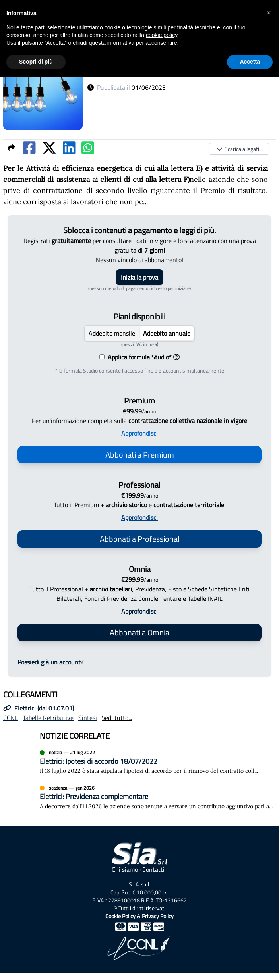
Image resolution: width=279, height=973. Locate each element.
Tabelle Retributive (48, 717)
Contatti (153, 869)
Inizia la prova (139, 277)
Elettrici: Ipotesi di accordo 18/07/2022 (98, 761)
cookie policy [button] (161, 35)
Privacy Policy (158, 916)
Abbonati (139, 454)
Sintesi (87, 717)
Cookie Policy (120, 916)
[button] (268, 12)
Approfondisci (139, 433)
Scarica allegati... (239, 149)
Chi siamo (125, 869)
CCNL (10, 717)
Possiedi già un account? (50, 662)
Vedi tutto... (117, 717)
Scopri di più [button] (36, 61)
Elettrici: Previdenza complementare (94, 796)
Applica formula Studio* (142, 357)
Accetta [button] (250, 61)
